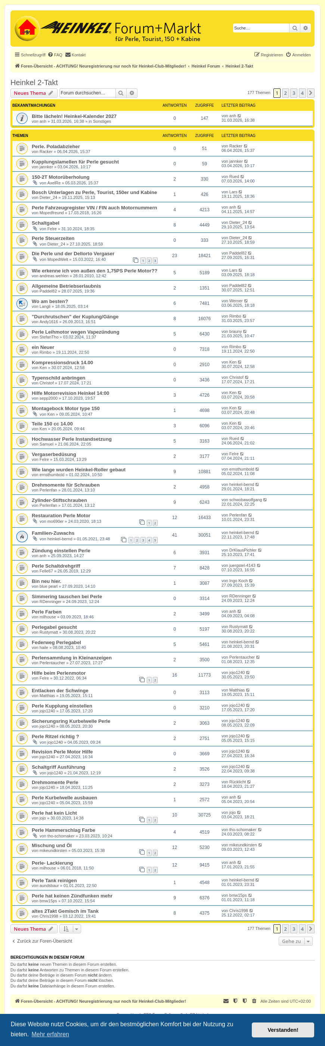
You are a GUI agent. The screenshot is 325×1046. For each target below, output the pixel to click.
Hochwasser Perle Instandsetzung (72, 439)
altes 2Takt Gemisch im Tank (65, 911)
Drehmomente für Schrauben (66, 485)
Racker (46, 151)
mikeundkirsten (53, 850)
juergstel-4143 (242, 565)
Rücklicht (237, 782)
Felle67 (46, 571)
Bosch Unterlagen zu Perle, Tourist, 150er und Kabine (94, 192)
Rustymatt (49, 632)
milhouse (48, 617)
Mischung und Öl (52, 845)
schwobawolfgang (245, 499)
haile (44, 647)
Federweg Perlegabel (56, 642)
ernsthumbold (52, 474)
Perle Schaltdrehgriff (56, 566)
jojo (43, 818)
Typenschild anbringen (58, 378)
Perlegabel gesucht (54, 627)
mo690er (55, 521)
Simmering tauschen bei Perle (67, 596)
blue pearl (49, 586)
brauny (235, 331)
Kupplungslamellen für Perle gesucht (75, 162)
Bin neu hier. (46, 581)
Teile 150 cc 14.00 (52, 424)
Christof (47, 383)
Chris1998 (49, 916)
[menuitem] (54, 54)
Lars (233, 192)
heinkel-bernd (241, 484)
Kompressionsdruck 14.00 (62, 362)
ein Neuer (43, 347)
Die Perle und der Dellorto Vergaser (73, 253)
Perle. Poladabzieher (56, 146)
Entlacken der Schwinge (60, 690)
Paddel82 (238, 253)
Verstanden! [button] (283, 1030)
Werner (236, 301)
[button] (311, 92)
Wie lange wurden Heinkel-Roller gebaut (79, 469)
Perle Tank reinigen (54, 880)
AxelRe (54, 183)
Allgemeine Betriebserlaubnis (66, 286)
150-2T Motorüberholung (61, 177)
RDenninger (51, 601)
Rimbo (235, 316)
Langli (45, 306)
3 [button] (293, 93)
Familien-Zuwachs (53, 533)
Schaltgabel (45, 223)
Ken (43, 367)
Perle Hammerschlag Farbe (63, 830)
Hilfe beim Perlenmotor (59, 673)
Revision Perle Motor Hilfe (62, 752)
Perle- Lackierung (52, 863)
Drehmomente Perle (55, 782)
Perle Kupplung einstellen (62, 706)
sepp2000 (49, 398)
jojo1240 (237, 672)
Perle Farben (47, 612)
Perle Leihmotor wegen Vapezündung (75, 332)
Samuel (46, 444)
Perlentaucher (52, 663)
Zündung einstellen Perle (61, 550)
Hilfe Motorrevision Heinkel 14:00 (70, 393)
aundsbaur (49, 885)
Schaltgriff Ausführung (58, 767)
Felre (52, 229)
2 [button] (285, 93)
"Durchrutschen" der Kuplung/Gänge (75, 316)
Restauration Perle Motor (61, 515)
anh (43, 121)
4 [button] (302, 93)
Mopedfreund (52, 212)
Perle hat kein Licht (54, 813)
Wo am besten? (50, 301)
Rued (234, 176)
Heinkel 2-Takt (34, 82)
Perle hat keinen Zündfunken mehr (72, 896)
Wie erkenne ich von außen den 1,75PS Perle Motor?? (94, 271)
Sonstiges (102, 121)
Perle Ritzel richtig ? (55, 736)
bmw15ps (48, 901)
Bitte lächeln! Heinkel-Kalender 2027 (74, 116)
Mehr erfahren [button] (50, 1034)
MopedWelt (57, 259)
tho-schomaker (61, 836)
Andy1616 (49, 321)
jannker (46, 167)
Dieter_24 (49, 197)
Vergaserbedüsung (54, 454)
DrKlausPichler (243, 550)
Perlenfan (48, 490)
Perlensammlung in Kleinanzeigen (72, 658)
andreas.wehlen (54, 276)
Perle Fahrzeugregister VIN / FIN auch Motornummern (94, 207)
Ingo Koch (238, 580)
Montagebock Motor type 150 (66, 408)
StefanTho (49, 337)
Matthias (47, 695)
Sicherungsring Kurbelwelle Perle (71, 721)
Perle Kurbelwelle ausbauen (64, 797)
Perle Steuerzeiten (53, 238)
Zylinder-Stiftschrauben (59, 500)
